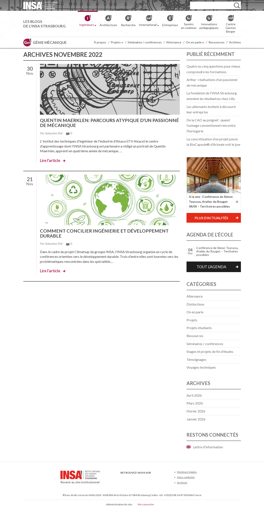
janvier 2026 (196, 419)
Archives (235, 42)
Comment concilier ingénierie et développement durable (105, 232)
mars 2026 (195, 403)
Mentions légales (187, 472)
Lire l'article (50, 160)
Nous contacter (186, 477)
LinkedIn (144, 479)
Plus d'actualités (211, 218)
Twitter (130, 479)
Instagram (151, 479)
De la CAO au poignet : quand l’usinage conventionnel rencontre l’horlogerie (211, 125)
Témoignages (196, 359)
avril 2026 (194, 395)
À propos (100, 42)
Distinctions (195, 304)
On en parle (195, 42)
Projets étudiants (199, 328)
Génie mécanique (50, 42)
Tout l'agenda (211, 266)
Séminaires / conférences (145, 42)
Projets (117, 42)
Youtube (137, 479)
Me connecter (146, 504)
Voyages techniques (201, 367)
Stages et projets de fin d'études (210, 351)
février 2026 (196, 411)
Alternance (173, 42)
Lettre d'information (208, 447)
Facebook (123, 479)
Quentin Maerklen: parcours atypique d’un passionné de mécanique (97, 122)
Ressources (216, 42)
